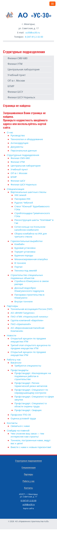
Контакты (12, 422)
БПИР (11, 86)
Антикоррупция (19, 142)
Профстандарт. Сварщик (28, 410)
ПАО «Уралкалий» (21, 324)
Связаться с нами (20, 425)
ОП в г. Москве (16, 80)
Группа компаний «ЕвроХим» (27, 320)
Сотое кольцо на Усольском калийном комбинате (29, 228)
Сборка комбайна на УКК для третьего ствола (30, 235)
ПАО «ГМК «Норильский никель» (29, 316)
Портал (18, 266)
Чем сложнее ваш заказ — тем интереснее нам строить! (27, 435)
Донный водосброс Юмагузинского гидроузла (29, 289)
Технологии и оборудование (27, 139)
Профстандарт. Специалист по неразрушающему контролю (31, 391)
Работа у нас (14, 359)
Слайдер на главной (18, 430)
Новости (11, 335)
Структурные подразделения (23, 155)
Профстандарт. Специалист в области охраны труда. (30, 405)
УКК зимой (20, 195)
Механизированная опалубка (31, 259)
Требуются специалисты (27, 365)
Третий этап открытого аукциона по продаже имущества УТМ (31, 347)
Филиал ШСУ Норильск (21, 97)
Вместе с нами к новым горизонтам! (31, 447)
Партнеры (12, 305)
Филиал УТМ (15, 64)
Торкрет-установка (24, 251)
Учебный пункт (17, 75)
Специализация (15, 188)
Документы (17, 146)
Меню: (43, 3)
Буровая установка (24, 247)
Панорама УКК (22, 198)
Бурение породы (23, 255)
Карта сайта (28, 508)
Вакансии (16, 362)
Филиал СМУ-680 (17, 58)
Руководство (18, 135)
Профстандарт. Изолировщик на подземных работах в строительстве (32, 376)
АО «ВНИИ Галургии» (23, 312)
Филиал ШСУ (15, 91)
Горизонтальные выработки (27, 241)
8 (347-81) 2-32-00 (34, 36)
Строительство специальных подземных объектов (27, 276)
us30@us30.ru (32, 32)
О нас (10, 132)
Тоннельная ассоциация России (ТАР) (31, 308)
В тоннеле (20, 262)
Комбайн (19, 244)
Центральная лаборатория (24, 69)
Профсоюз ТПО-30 (21, 414)
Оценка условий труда (23, 418)
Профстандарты (19, 370)
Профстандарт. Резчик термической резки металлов (30, 384)
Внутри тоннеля (23, 301)
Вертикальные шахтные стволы (28, 191)
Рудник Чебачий (23, 202)
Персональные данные (24, 150)
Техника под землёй (25, 270)
